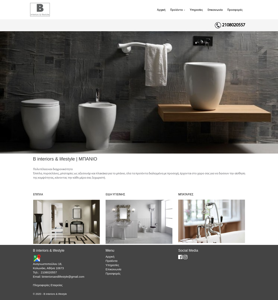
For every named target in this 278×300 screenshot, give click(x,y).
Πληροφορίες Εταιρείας (48, 285)
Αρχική (161, 10)
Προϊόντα (177, 10)
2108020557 (233, 25)
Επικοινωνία (215, 10)
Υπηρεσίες (196, 10)
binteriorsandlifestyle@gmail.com (63, 276)
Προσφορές (235, 10)
